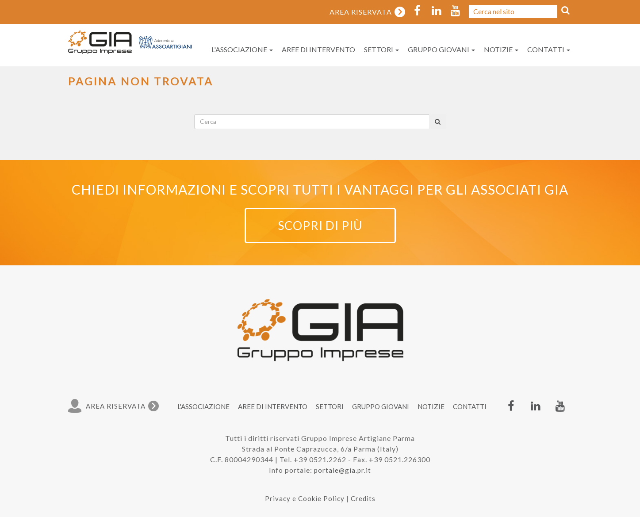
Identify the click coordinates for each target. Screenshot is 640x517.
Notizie (501, 49)
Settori (381, 49)
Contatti (548, 49)
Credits (363, 498)
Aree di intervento (318, 49)
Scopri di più (320, 225)
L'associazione (242, 49)
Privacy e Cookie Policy (305, 498)
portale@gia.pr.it (342, 470)
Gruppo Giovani (441, 49)
